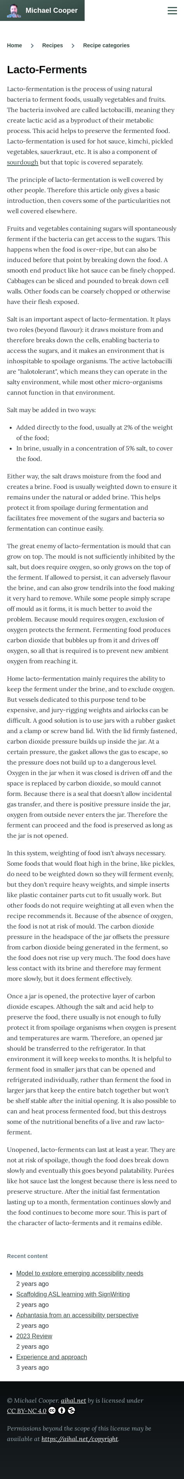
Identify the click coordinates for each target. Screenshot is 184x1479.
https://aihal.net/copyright (80, 1439)
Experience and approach (51, 1357)
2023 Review (34, 1336)
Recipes (52, 45)
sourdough (22, 162)
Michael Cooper (52, 10)
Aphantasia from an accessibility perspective (77, 1315)
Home (14, 45)
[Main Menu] (172, 10)
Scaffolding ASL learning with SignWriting (73, 1294)
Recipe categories (106, 45)
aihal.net (73, 1400)
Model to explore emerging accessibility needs (79, 1273)
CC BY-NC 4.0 (41, 1410)
